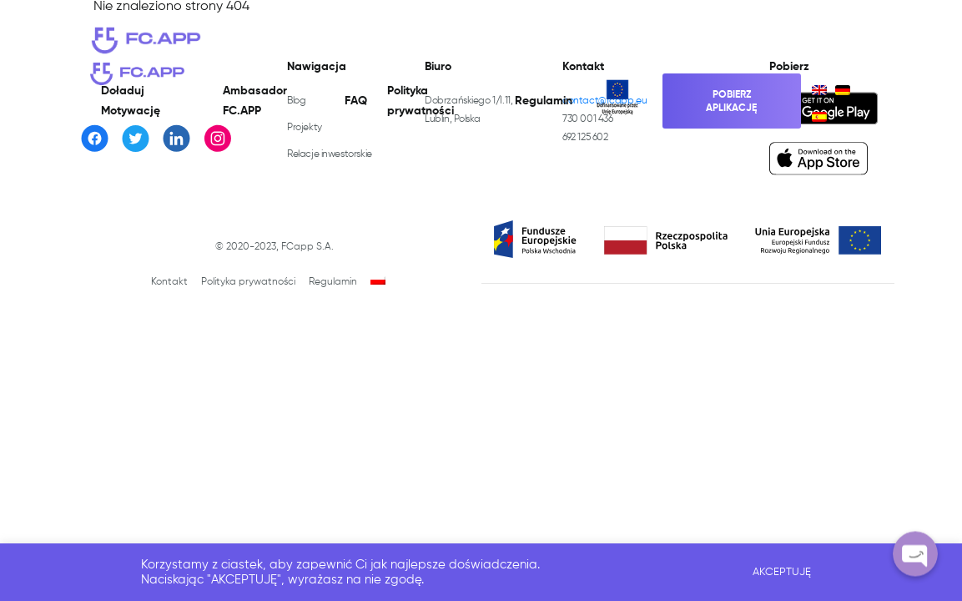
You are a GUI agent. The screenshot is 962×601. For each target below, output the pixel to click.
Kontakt (169, 282)
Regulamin (543, 101)
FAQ (356, 101)
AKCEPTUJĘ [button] (782, 572)
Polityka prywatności (420, 101)
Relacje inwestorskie (329, 154)
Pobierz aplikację (731, 102)
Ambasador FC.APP (255, 101)
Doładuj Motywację (130, 101)
